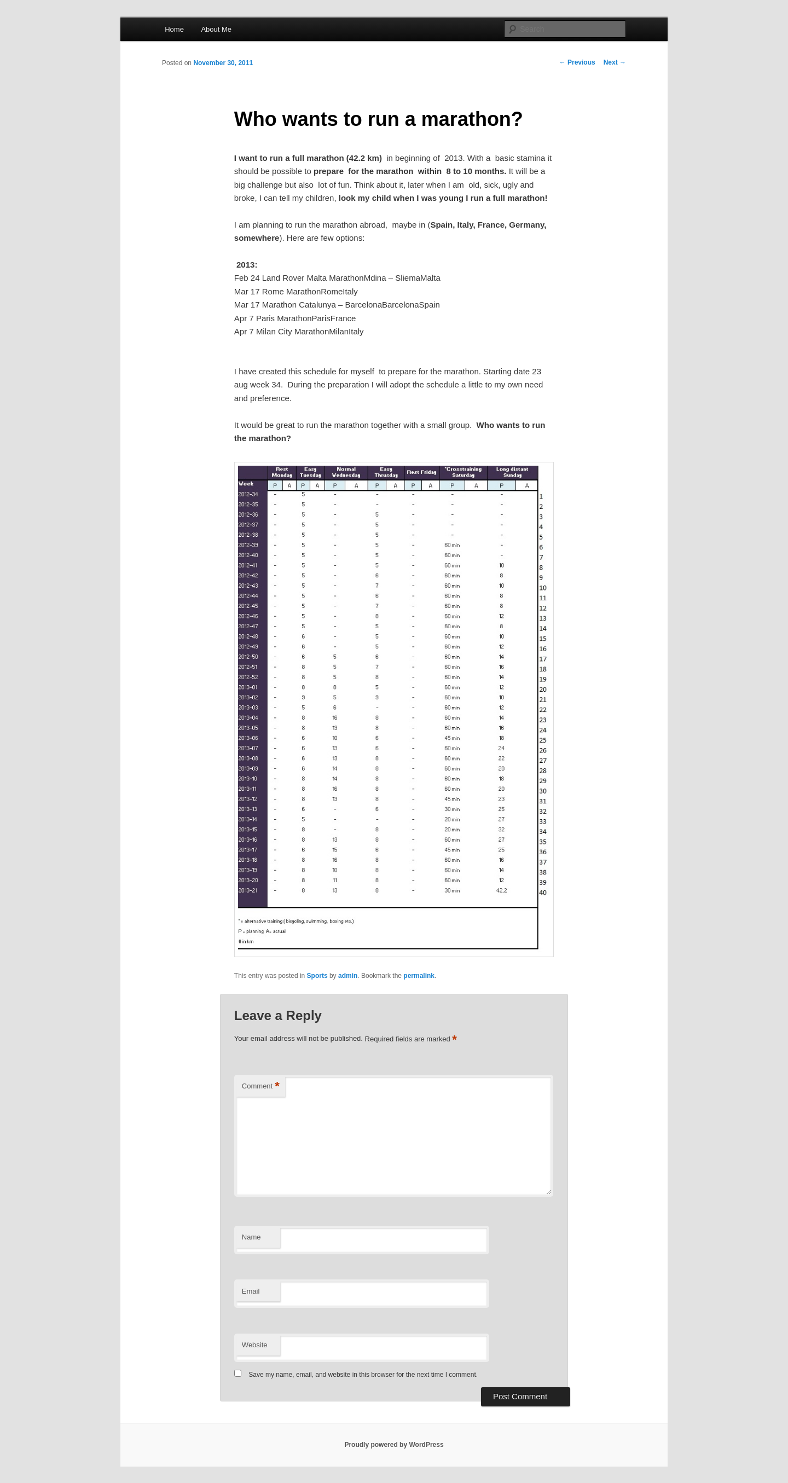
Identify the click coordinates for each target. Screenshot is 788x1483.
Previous (577, 62)
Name (251, 1237)
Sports (317, 976)
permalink (418, 976)
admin (347, 976)
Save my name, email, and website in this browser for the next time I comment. (363, 1374)
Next (615, 62)
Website (255, 1345)
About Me (216, 29)
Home (174, 29)
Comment (261, 1086)
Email (251, 1291)
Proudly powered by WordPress (393, 1445)
